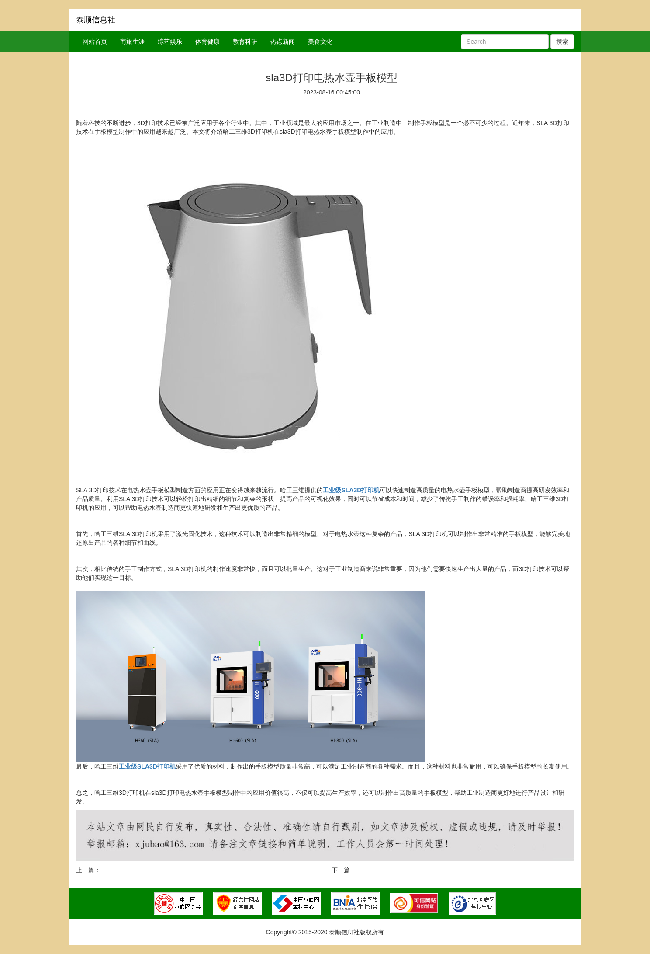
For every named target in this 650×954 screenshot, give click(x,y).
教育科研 (245, 41)
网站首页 (95, 41)
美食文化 (320, 41)
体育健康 (207, 41)
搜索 (562, 41)
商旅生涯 (132, 41)
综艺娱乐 (170, 41)
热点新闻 (282, 41)
